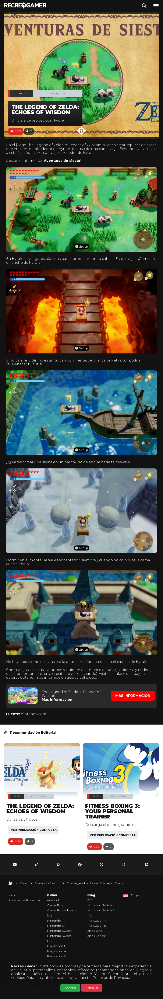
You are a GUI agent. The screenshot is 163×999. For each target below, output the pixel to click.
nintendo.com (33, 714)
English (136, 895)
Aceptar (70, 987)
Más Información (132, 696)
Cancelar (91, 987)
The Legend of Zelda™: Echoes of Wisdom (64, 145)
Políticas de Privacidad (113, 978)
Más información (57, 700)
